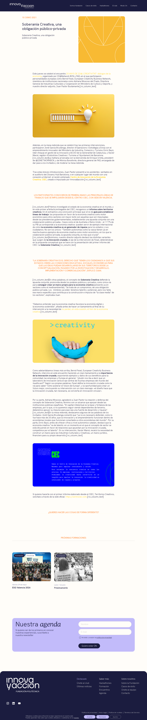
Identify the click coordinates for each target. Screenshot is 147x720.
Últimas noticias (84, 686)
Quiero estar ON (89, 645)
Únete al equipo (128, 689)
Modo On (123, 6)
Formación (104, 686)
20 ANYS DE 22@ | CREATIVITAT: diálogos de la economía (72, 75)
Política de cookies (115, 712)
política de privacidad (104, 637)
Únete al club (83, 683)
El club (114, 6)
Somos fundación (76, 6)
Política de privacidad (89, 712)
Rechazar (102, 717)
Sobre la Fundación (130, 683)
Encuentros (104, 689)
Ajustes (115, 717)
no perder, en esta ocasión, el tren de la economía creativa (70, 310)
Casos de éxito (91, 6)
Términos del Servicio (132, 712)
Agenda (102, 693)
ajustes (76, 718)
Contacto (133, 6)
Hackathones (104, 6)
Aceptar (89, 717)
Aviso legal (103, 712)
